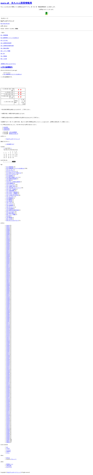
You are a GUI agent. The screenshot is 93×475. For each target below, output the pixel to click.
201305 (8, 391)
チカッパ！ (14, 459)
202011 (8, 281)
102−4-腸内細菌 (10, 190)
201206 (8, 404)
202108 (8, 270)
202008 (8, 285)
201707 (8, 328)
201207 (8, 402)
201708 (8, 327)
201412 (8, 367)
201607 (8, 344)
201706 (8, 330)
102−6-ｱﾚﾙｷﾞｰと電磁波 (11, 193)
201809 (8, 310)
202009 (8, 284)
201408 (8, 372)
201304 (8, 392)
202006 (8, 288)
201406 (8, 374)
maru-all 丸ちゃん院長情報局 (16, 3)
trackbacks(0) (6, 129)
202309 (8, 239)
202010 (8, 282)
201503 (8, 363)
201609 (8, 341)
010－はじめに (4, 40)
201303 (8, 393)
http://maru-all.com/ (5, 23)
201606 (8, 345)
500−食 (8, 216)
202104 (8, 275)
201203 (8, 407)
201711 (8, 323)
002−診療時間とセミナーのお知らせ (12, 74)
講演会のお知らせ (13, 133)
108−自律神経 (9, 205)
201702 (8, 335)
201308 (8, 387)
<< (4, 148)
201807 (8, 313)
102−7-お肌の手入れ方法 (12, 195)
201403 (8, 378)
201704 (8, 332)
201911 (8, 295)
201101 (8, 424)
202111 (8, 266)
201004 (8, 435)
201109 (8, 415)
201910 (8, 296)
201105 (8, 419)
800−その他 (9, 219)
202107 (8, 271)
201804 (8, 317)
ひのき (8, 448)
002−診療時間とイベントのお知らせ (10, 37)
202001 (8, 293)
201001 (8, 439)
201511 (8, 354)
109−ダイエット (10, 207)
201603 (8, 349)
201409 (8, 370)
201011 (8, 427)
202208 (8, 256)
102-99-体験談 (9, 183)
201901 (8, 307)
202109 (8, 268)
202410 (8, 228)
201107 (8, 416)
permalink (5, 127)
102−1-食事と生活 (10, 186)
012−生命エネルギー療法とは (13, 172)
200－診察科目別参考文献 (7, 45)
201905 (8, 302)
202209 (8, 254)
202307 (8, 242)
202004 (8, 290)
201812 (8, 308)
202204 (8, 259)
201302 (8, 395)
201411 (8, 368)
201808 (8, 312)
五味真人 (8, 451)
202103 (8, 276)
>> (11, 148)
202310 (8, 238)
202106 (8, 272)
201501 (8, 365)
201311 (8, 383)
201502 (8, 364)
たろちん (8, 449)
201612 (8, 337)
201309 (8, 386)
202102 (8, 277)
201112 (8, 411)
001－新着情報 (4, 35)
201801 (8, 321)
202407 (8, 231)
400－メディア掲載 (5, 51)
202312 (8, 235)
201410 (8, 369)
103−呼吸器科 (9, 198)
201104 (8, 420)
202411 (8, 226)
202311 (8, 237)
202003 (8, 291)
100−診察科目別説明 (11, 178)
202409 (8, 229)
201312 (8, 382)
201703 (8, 333)
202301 (8, 249)
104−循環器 (9, 199)
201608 (8, 342)
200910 (8, 442)
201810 (8, 309)
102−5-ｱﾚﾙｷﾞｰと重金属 (11, 192)
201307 (8, 388)
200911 (8, 441)
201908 (8, 299)
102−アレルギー (10, 196)
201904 (8, 303)
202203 (8, 261)
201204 (8, 406)
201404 (8, 377)
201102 (8, 423)
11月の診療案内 (6, 67)
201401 (8, 381)
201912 (8, 294)
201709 (8, 326)
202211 (8, 252)
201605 (8, 346)
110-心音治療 (9, 208)
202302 (8, 248)
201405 (8, 376)
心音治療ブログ (10, 144)
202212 (8, 251)
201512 (8, 353)
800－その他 (4, 58)
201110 (8, 414)
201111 (7, 412)
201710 (8, 324)
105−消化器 (9, 201)
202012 (8, 280)
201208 (8, 401)
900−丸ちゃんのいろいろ (12, 220)
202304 (8, 245)
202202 (8, 262)
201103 (8, 421)
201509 (8, 355)
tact (7, 447)
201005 (8, 434)
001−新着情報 (9, 166)
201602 (8, 350)
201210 (8, 398)
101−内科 (8, 180)
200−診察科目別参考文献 (12, 210)
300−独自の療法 (10, 213)
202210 (8, 253)
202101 (8, 279)
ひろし (8, 452)
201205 (8, 405)
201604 (8, 347)
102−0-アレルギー (10, 184)
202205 (8, 258)
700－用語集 (4, 56)
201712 (8, 322)
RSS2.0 (8, 457)
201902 (8, 305)
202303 (8, 247)
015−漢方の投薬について (12, 177)
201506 (8, 359)
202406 (8, 233)
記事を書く (9, 465)
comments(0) (6, 128)
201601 (8, 351)
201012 (8, 425)
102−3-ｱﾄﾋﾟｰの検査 (11, 189)
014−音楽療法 (9, 175)
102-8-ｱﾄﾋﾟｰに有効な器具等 (13, 181)
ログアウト (9, 467)
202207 (8, 257)
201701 (8, 336)
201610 (8, 340)
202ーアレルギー (10, 211)
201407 (8, 373)
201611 (8, 339)
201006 (8, 433)
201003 (8, 437)
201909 (8, 298)
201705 (8, 331)
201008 (8, 430)
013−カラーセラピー (11, 174)
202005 (8, 289)
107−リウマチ (9, 204)
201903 (8, 304)
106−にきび (9, 202)
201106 (8, 418)
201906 (8, 300)
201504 (8, 361)
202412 (8, 225)
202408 (8, 230)
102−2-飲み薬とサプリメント (13, 187)
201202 (8, 409)
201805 (8, 316)
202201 (8, 263)
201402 (8, 379)
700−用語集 (9, 217)
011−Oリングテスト (11, 171)
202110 (8, 267)
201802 (8, 319)
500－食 (3, 53)
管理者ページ (9, 464)
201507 (8, 358)
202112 (8, 265)
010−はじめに (9, 169)
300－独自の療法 (5, 48)
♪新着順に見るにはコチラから (8, 63)
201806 (8, 314)
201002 (8, 438)
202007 (8, 286)
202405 (8, 234)
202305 (8, 244)
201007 (8, 432)
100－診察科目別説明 (6, 43)
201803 (8, 318)
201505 (8, 360)
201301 (8, 396)
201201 (8, 410)
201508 (8, 356)
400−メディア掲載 (10, 214)
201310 (8, 384)
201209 (8, 400)
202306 (8, 243)
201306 (8, 390)
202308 (8, 240)
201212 (8, 397)
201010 (8, 428)
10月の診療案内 (13, 132)
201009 (8, 429)
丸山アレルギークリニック (13, 139)
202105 (8, 273)
